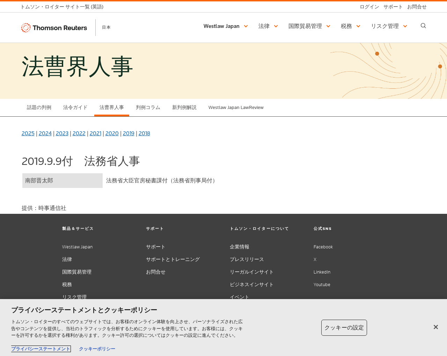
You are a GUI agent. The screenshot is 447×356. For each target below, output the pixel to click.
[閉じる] (436, 327)
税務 (67, 285)
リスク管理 (74, 297)
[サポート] (391, 6)
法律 (67, 259)
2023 (62, 133)
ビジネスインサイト (252, 285)
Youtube (322, 285)
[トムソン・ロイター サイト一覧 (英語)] (64, 6)
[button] (226, 26)
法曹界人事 (112, 107)
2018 (144, 133)
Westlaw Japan (77, 247)
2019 (128, 133)
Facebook (323, 247)
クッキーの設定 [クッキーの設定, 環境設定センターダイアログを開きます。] (344, 327)
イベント (239, 297)
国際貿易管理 (76, 272)
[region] (223, 327)
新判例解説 (184, 107)
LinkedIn (322, 272)
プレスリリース (247, 259)
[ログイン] (367, 6)
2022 (79, 133)
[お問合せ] (415, 6)
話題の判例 (39, 107)
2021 (95, 133)
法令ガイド (75, 107)
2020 (112, 133)
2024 (45, 133)
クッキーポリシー (97, 348)
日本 (106, 27)
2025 (28, 133)
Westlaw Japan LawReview (236, 107)
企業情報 (239, 247)
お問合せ (156, 272)
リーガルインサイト (252, 272)
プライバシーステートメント (40, 348)
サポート (156, 247)
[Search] (423, 26)
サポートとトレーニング (173, 259)
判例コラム (148, 107)
